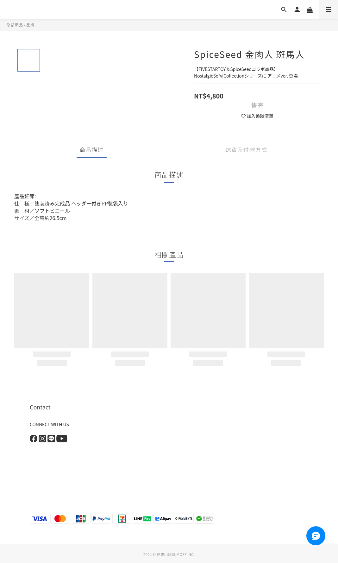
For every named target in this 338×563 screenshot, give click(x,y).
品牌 (30, 25)
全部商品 (14, 25)
